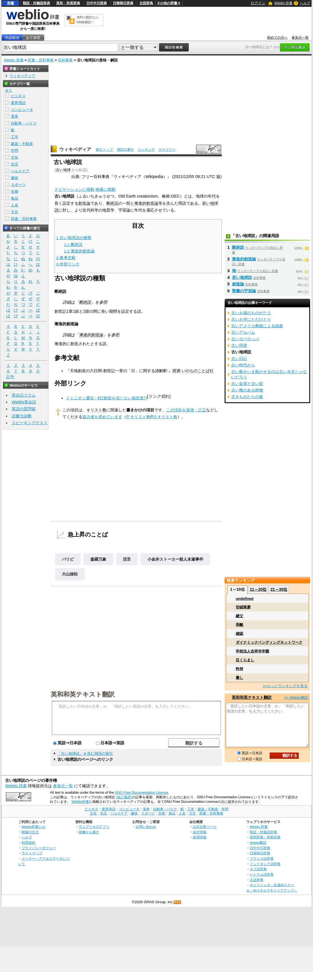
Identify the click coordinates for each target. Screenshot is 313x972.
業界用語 (18, 103)
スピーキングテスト (30, 422)
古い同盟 (239, 345)
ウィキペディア (75, 149)
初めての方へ (277, 38)
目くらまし (245, 660)
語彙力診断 (22, 416)
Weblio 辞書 (283, 3)
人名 (14, 205)
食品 (14, 198)
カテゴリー (167, 150)
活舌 (127, 559)
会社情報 (199, 832)
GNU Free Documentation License (141, 793)
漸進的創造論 (146, 203)
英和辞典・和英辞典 (265, 837)
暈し (239, 677)
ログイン (258, 3)
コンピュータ (22, 109)
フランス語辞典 (262, 858)
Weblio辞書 (80, 802)
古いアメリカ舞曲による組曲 (257, 326)
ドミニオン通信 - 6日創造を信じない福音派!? (106, 398)
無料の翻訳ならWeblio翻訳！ (88, 19)
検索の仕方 (30, 832)
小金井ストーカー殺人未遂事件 (175, 559)
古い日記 (239, 358)
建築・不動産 (22, 144)
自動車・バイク (24, 123)
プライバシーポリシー (39, 848)
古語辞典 (146, 3)
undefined (244, 598)
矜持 (239, 669)
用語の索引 (125, 150)
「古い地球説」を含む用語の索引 (85, 753)
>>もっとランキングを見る (285, 686)
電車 (14, 116)
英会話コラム (24, 395)
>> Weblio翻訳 (296, 697)
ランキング (146, 150)
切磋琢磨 (243, 607)
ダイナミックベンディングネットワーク (269, 642)
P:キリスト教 (138, 417)
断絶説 (112, 203)
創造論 (84, 203)
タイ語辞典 (258, 869)
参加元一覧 (300, 38)
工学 (14, 137)
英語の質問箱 (24, 409)
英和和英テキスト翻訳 (83, 694)
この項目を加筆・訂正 (186, 410)
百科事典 (65, 60)
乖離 (239, 625)
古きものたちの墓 (247, 396)
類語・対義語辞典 (36, 3)
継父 (239, 616)
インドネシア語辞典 (265, 864)
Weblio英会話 (24, 402)
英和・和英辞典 (68, 3)
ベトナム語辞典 (262, 874)
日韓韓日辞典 (123, 3)
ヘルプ (305, 3)
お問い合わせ (146, 826)
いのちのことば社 (198, 370)
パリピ (68, 559)
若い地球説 (242, 277)
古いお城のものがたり (251, 312)
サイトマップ (32, 853)
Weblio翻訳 (258, 842)
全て (8, 90)
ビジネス (18, 96)
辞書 (10, 3)
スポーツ (18, 185)
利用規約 (28, 842)
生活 (14, 164)
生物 (14, 191)
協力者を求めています (102, 417)
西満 (176, 370)
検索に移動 (105, 189)
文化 (14, 157)
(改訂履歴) (124, 797)
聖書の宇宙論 (244, 291)
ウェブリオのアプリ (94, 826)
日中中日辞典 (96, 3)
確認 (239, 633)
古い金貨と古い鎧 (247, 383)
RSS (177, 902)
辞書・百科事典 (41, 60)
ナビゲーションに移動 (74, 189)
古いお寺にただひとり (251, 319)
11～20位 (258, 589)
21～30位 (279, 589)
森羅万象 (98, 559)
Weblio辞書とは (33, 826)
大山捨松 (70, 574)
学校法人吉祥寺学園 (252, 651)
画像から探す (89, 832)
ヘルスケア (20, 171)
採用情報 (199, 837)
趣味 (14, 178)
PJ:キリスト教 (164, 417)
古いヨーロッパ (245, 339)
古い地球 (63, 170)
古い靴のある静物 (247, 390)
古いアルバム (243, 332)
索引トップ (104, 150)
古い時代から (243, 365)
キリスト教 (96, 410)
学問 (14, 150)
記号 (10, 377)
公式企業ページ (205, 826)
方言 (14, 212)
